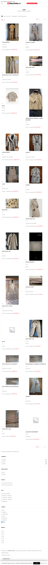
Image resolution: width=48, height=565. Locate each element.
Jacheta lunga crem (30, 218)
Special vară (5, 188)
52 (26, 122)
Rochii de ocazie (29, 291)
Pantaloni (28, 368)
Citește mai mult (43, 563)
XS (2, 77)
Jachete (27, 124)
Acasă (19, 11)
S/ (2, 308)
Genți (3, 433)
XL (4, 44)
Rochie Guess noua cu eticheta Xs (10, 75)
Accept (36, 563)
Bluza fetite (4, 209)
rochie (3, 184)
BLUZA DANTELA (30, 262)
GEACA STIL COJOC (7, 306)
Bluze (3, 110)
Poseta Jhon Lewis (6, 429)
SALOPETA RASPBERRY (32, 431)
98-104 (27, 341)
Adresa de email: (4, 552)
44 (26, 154)
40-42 (27, 434)
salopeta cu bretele (30, 42)
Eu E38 (3, 108)
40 (26, 366)
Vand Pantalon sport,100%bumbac (10, 386)
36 (2, 154)
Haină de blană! (6, 152)
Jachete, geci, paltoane (7, 157)
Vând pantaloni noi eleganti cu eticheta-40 (36, 364)
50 (26, 44)
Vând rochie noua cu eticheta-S (9, 364)
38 (26, 264)
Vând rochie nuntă (30, 67)
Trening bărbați (5, 42)
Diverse (27, 47)
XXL (6, 44)
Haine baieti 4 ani (30, 338)
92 (2, 212)
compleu (28, 152)
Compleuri (28, 436)
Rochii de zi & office (6, 79)
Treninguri (4, 46)
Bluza (3, 105)
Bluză (3, 341)
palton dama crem (6, 251)
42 (2, 253)
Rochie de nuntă (30, 287)
